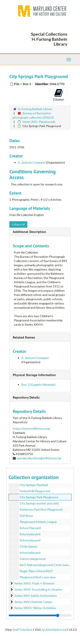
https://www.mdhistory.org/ (31, 428)
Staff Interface (22, 629)
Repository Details (26, 397)
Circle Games (28, 546)
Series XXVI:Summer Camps (33, 602)
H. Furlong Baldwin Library (35, 109)
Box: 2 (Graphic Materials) (38, 384)
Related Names (24, 337)
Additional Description (29, 232)
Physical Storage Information (34, 375)
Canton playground (32, 558)
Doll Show (26, 515)
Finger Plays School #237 (36, 571)
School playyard (30, 534)
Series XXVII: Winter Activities (35, 608)
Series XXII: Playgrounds (38, 121)
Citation (58, 94)
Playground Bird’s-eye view (38, 577)
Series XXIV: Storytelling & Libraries (38, 589)
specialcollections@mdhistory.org (38, 458)
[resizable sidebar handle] (40, 615)
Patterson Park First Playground (41, 509)
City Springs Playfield (34, 485)
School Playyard (30, 528)
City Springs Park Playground (39, 497)
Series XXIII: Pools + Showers (34, 583)
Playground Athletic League (38, 522)
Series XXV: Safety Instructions (36, 595)
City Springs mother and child (39, 503)
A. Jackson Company (31, 162)
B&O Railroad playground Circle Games (45, 565)
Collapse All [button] (18, 224)
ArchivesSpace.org (54, 629)
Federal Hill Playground (35, 491)
